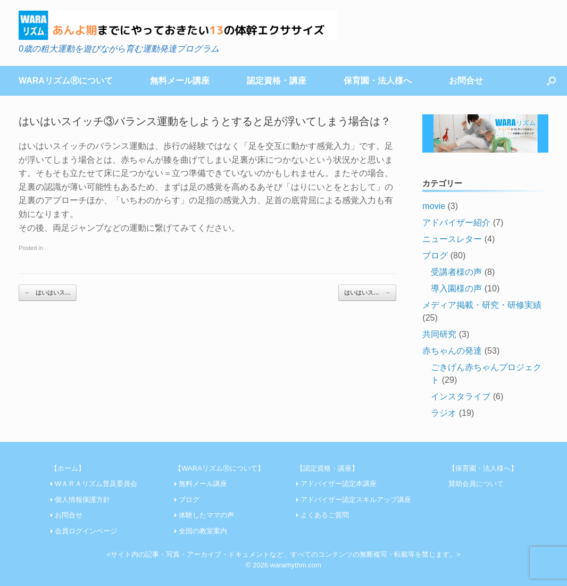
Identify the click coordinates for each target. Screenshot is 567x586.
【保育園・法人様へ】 (483, 468)
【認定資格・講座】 (327, 468)
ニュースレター (452, 239)
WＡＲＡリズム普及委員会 (96, 484)
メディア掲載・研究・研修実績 (481, 304)
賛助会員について (476, 484)
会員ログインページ (86, 531)
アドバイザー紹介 (456, 222)
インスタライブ (460, 396)
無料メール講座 (180, 80)
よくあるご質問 (325, 515)
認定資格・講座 (276, 80)
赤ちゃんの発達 (452, 350)
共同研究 (439, 334)
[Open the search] (551, 81)
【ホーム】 (68, 468)
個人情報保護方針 (82, 500)
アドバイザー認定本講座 (339, 484)
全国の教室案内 (203, 531)
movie (433, 206)
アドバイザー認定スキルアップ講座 (356, 500)
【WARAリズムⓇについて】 (219, 468)
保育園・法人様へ (378, 80)
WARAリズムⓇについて (66, 80)
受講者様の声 (456, 272)
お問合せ (466, 80)
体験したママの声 (206, 515)
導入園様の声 (456, 288)
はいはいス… (47, 292)
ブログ (435, 255)
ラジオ (443, 412)
